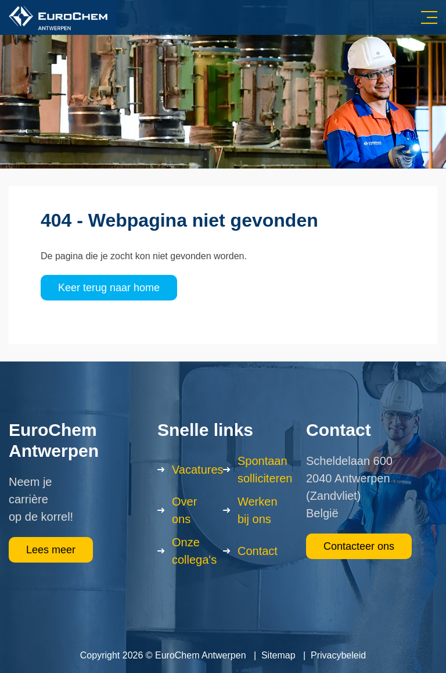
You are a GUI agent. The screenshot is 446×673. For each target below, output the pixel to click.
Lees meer (50, 550)
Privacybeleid (338, 655)
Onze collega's (194, 551)
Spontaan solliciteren (265, 469)
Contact (258, 551)
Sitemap (278, 655)
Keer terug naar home (109, 287)
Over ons (184, 510)
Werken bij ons (258, 510)
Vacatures (198, 469)
